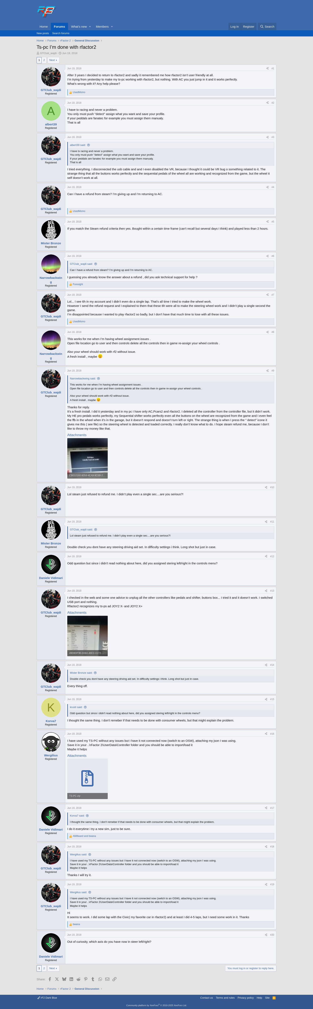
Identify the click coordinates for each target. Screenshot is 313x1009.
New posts (43, 33)
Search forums (61, 33)
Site (267, 997)
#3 (273, 137)
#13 (272, 590)
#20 (272, 934)
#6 (273, 256)
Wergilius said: (78, 854)
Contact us (206, 997)
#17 (272, 808)
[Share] (267, 68)
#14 (272, 665)
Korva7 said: (77, 815)
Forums (59, 26)
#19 (272, 884)
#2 (273, 102)
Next (52, 60)
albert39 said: (78, 145)
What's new (79, 26)
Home (44, 26)
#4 (273, 187)
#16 (272, 733)
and (84, 836)
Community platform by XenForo (156, 1005)
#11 (272, 521)
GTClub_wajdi (48, 53)
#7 (273, 294)
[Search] (267, 26)
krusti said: (76, 707)
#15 (272, 699)
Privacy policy (246, 997)
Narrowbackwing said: (83, 378)
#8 (273, 332)
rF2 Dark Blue (47, 997)
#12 (272, 556)
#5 (273, 221)
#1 (273, 68)
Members (102, 26)
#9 (273, 370)
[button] (90, 26)
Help (259, 997)
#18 (272, 846)
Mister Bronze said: (81, 672)
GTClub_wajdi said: (81, 263)
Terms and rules (225, 997)
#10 (272, 487)
